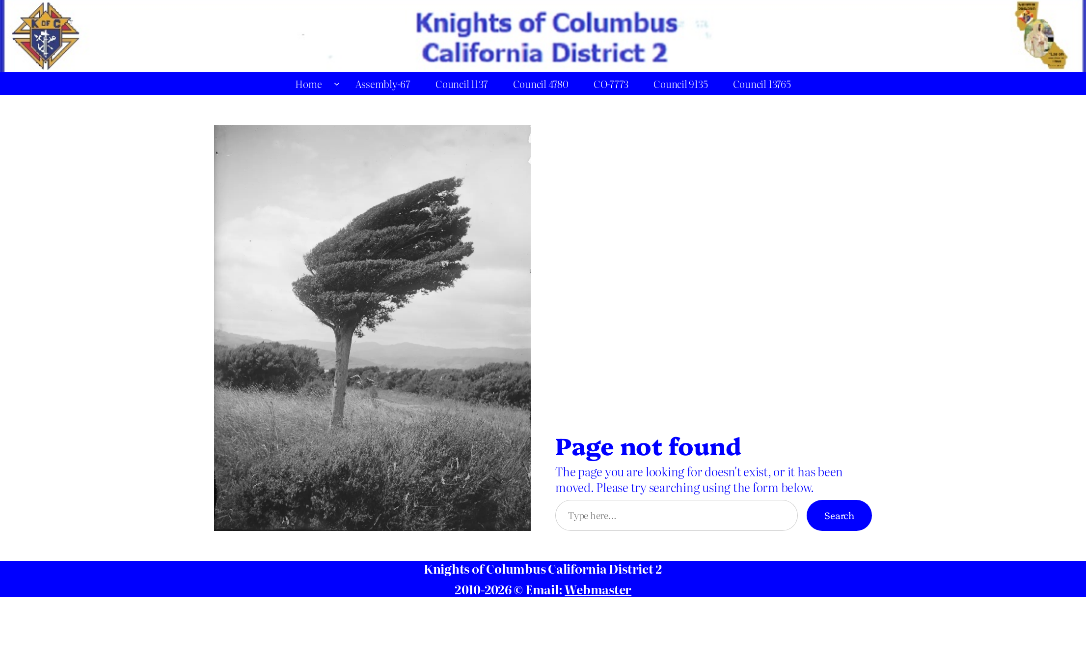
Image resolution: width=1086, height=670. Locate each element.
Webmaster (598, 589)
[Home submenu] (337, 84)
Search (839, 515)
